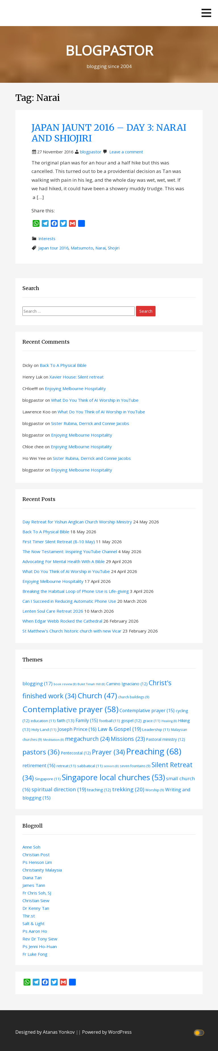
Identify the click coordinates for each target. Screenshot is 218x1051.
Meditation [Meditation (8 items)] (53, 740)
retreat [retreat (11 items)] (66, 765)
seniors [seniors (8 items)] (111, 766)
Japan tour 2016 (53, 248)
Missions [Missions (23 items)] (128, 739)
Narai (100, 248)
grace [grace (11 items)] (151, 720)
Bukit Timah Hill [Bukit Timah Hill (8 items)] (91, 684)
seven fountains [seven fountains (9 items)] (135, 766)
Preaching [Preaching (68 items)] (153, 751)
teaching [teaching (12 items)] (99, 789)
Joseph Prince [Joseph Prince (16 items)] (77, 729)
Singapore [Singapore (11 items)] (48, 778)
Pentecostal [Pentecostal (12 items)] (76, 753)
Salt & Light (33, 923)
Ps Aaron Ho (34, 931)
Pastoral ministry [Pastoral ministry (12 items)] (165, 739)
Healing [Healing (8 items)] (169, 721)
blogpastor (90, 152)
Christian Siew (35, 900)
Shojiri (114, 248)
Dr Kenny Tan (35, 908)
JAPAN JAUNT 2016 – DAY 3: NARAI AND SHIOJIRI (109, 133)
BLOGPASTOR (109, 50)
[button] (206, 13)
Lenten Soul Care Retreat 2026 (52, 611)
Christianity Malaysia (42, 870)
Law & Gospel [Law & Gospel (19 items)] (119, 729)
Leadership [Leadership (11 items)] (156, 729)
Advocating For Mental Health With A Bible (63, 561)
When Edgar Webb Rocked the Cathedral (62, 621)
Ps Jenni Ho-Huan (39, 946)
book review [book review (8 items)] (65, 684)
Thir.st (28, 916)
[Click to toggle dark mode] (199, 1032)
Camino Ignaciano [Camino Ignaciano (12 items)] (127, 683)
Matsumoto (82, 248)
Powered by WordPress (107, 1032)
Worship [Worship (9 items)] (154, 790)
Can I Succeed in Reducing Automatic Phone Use (69, 601)
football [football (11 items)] (109, 720)
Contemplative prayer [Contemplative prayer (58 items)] (70, 709)
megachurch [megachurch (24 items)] (87, 739)
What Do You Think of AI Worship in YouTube (95, 400)
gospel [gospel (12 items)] (131, 720)
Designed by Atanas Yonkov (45, 1032)
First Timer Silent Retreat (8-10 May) (58, 541)
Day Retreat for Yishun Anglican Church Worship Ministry (77, 522)
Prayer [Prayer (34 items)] (108, 751)
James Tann (33, 885)
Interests (46, 238)
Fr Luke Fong (34, 954)
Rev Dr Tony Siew (39, 939)
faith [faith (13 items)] (65, 720)
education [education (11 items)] (43, 720)
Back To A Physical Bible (63, 365)
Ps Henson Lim (37, 862)
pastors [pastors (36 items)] (41, 751)
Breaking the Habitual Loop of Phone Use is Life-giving (75, 591)
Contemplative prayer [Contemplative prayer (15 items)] (147, 710)
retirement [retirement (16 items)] (38, 765)
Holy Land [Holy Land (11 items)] (44, 729)
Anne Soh (31, 847)
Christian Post (36, 854)
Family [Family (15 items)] (87, 720)
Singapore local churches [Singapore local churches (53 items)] (113, 777)
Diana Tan (32, 877)
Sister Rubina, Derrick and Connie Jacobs (90, 423)
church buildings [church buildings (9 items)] (133, 697)
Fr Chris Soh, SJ (36, 893)
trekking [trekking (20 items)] (128, 789)
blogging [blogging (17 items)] (37, 683)
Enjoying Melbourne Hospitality (75, 388)
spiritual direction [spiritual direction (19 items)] (59, 789)
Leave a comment (126, 152)
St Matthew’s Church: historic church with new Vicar (71, 631)
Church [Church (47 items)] (97, 695)
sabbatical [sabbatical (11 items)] (90, 765)
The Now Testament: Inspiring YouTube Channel (69, 551)
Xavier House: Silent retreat (76, 377)
